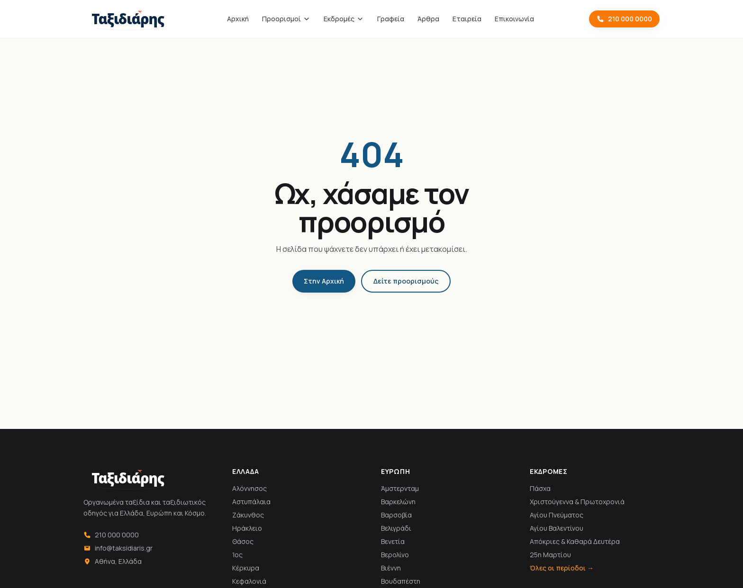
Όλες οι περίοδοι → (562, 567)
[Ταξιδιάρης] (127, 19)
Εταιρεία (467, 18)
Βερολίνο (395, 554)
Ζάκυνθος (248, 514)
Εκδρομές (344, 18)
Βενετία (393, 541)
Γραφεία (390, 18)
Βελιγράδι (396, 528)
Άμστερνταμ (400, 488)
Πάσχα (540, 488)
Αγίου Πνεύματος (556, 514)
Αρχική (238, 18)
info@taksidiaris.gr (118, 547)
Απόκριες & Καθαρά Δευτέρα (575, 541)
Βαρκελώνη (398, 501)
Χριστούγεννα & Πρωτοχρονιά (577, 501)
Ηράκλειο (247, 528)
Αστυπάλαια (251, 501)
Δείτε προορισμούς (405, 280)
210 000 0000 (624, 18)
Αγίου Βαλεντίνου (556, 528)
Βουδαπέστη (400, 581)
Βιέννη (391, 567)
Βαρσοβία (396, 514)
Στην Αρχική (324, 280)
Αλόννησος (249, 488)
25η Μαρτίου (550, 554)
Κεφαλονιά (249, 581)
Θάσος (243, 541)
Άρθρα (428, 18)
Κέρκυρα (245, 567)
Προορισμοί (286, 18)
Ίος (237, 554)
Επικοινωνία (514, 18)
